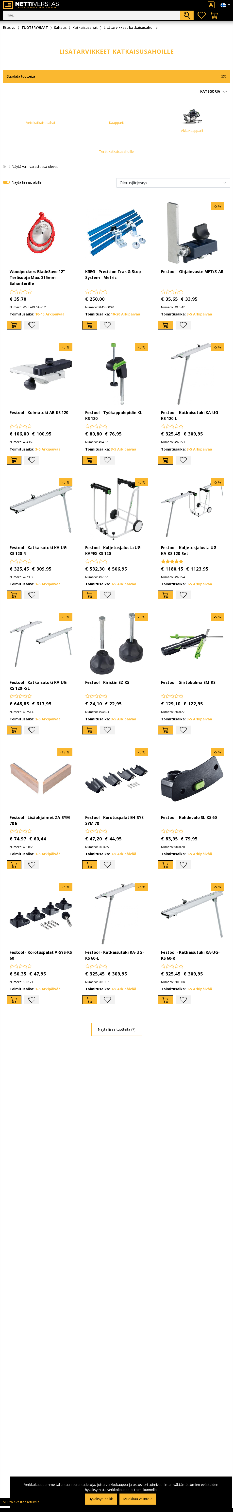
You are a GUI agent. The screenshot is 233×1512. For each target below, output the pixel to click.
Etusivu (9, 27)
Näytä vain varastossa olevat (35, 166)
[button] (116, 91)
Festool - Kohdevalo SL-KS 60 (189, 817)
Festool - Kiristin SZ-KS (107, 682)
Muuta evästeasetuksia (20, 1502)
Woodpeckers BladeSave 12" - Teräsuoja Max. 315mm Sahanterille (38, 277)
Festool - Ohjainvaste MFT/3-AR (192, 271)
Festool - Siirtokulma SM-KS (188, 682)
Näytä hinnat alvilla (27, 182)
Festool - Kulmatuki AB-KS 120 (39, 412)
